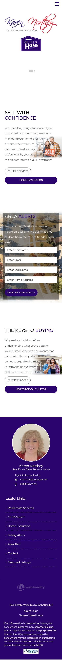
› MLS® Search (15, 517)
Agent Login (31, 611)
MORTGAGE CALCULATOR (31, 389)
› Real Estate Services (20, 508)
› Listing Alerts (15, 535)
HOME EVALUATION (31, 180)
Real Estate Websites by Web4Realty (30, 605)
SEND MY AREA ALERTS (21, 292)
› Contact (12, 553)
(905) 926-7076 (28, 484)
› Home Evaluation (18, 526)
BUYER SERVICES (17, 380)
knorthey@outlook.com (33, 479)
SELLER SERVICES (17, 171)
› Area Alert (13, 544)
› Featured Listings (18, 562)
